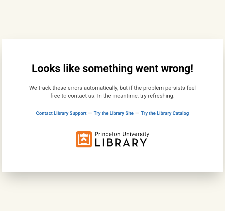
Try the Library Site (114, 113)
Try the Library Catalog (165, 113)
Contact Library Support (61, 113)
